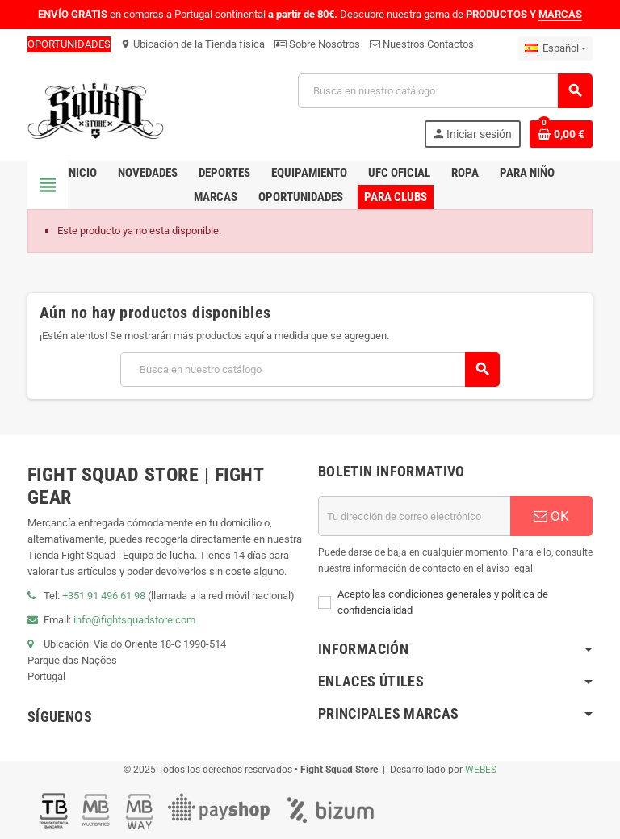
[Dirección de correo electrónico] (414, 516)
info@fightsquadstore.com (134, 620)
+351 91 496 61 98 (103, 595)
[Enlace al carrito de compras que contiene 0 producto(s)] (561, 134)
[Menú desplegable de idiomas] (555, 48)
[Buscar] (445, 90)
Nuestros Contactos (422, 44)
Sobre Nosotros (317, 44)
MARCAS (560, 14)
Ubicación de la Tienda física (192, 44)
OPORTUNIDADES (69, 44)
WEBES (480, 769)
